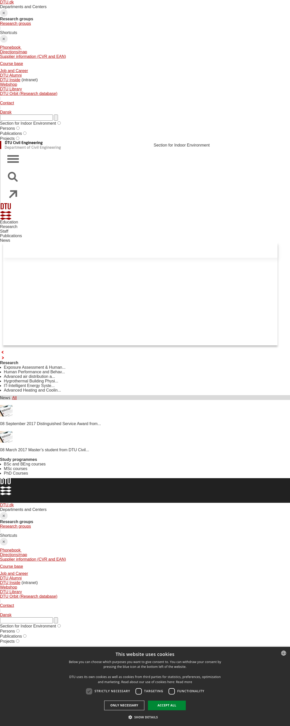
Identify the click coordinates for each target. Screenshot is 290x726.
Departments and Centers (145, 15)
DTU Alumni (11, 75)
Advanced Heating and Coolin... (32, 390)
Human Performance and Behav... (34, 372)
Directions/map (13, 52)
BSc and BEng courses (25, 464)
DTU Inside (10, 80)
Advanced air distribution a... (29, 376)
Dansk (5, 112)
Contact (7, 103)
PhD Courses (16, 473)
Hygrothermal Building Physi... (31, 381)
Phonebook (11, 47)
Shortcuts (145, 63)
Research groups (15, 23)
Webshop (8, 84)
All (14, 397)
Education (9, 222)
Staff (4, 231)
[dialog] (145, 686)
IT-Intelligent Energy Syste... (29, 385)
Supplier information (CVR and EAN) (33, 56)
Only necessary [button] (124, 705)
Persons (7, 128)
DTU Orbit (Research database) (28, 93)
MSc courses (15, 468)
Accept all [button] (167, 705)
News (5, 240)
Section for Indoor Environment (28, 123)
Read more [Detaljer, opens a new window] (184, 682)
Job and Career (14, 71)
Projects (7, 138)
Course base (11, 63)
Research (8, 226)
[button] (145, 717)
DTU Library (11, 89)
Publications (11, 133)
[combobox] (283, 653)
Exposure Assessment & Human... (35, 367)
